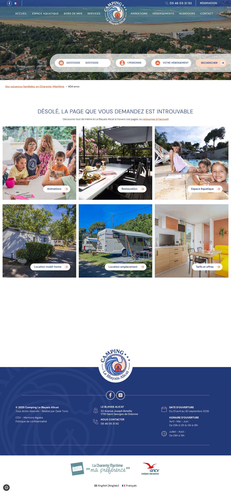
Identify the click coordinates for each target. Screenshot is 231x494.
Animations (139, 13)
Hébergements (163, 13)
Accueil (21, 13)
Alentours (187, 13)
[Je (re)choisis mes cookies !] (6, 487)
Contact (206, 13)
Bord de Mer (73, 13)
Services (93, 13)
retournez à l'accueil (155, 119)
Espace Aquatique (45, 13)
